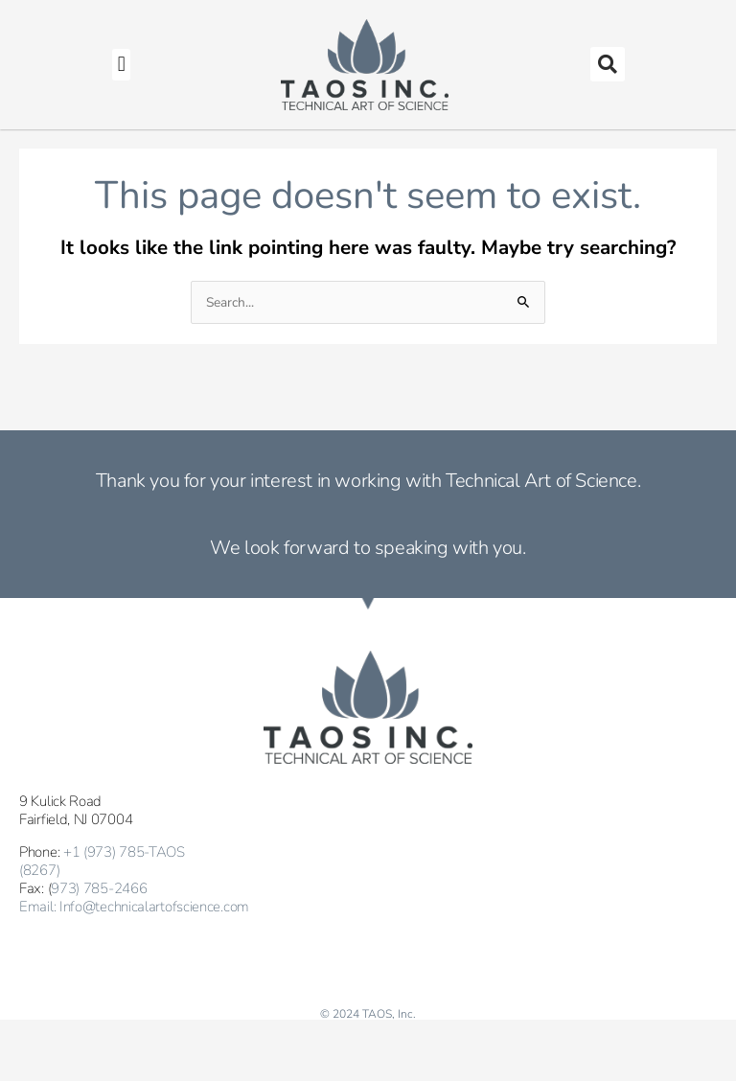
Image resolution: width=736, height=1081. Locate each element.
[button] (121, 64)
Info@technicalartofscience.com (154, 906)
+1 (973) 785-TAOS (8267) (102, 861)
